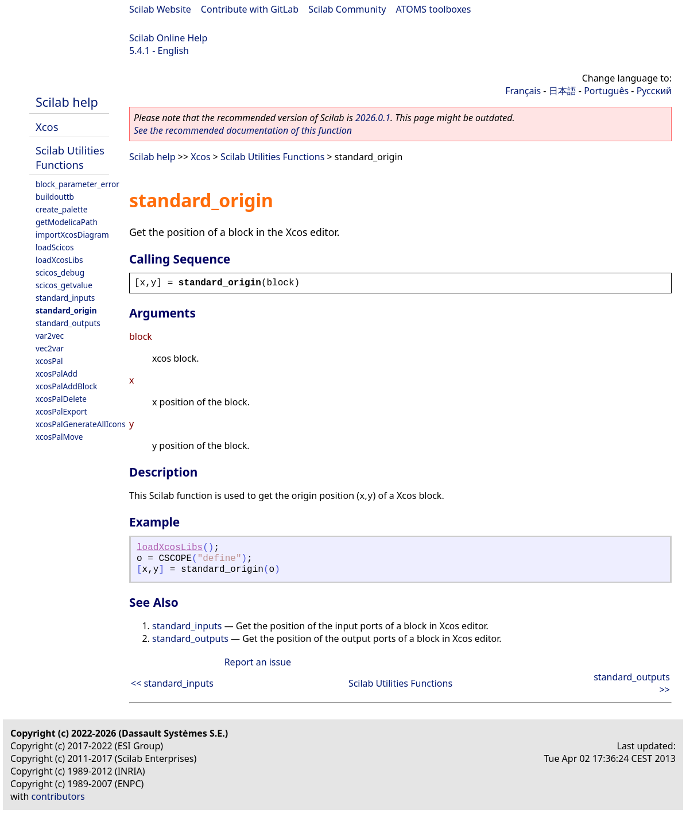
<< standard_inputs (172, 683)
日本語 (562, 90)
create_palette (61, 209)
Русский (654, 90)
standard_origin (66, 310)
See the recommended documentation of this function (243, 130)
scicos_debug (60, 272)
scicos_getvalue (64, 285)
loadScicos (54, 247)
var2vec (50, 335)
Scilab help (67, 102)
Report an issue (257, 662)
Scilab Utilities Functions (70, 157)
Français (523, 90)
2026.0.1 (372, 117)
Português (606, 90)
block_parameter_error (77, 184)
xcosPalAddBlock (66, 386)
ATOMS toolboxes (433, 9)
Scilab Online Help (168, 38)
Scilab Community (347, 9)
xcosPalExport (61, 411)
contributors (58, 796)
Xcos (47, 126)
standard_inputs (65, 297)
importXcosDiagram (72, 234)
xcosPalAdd (56, 373)
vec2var (50, 348)
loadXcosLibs (59, 259)
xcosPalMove (59, 436)
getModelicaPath (67, 221)
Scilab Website (160, 9)
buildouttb (55, 196)
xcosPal (49, 360)
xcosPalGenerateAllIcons (81, 424)
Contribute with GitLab (250, 9)
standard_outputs (68, 323)
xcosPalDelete (61, 398)
